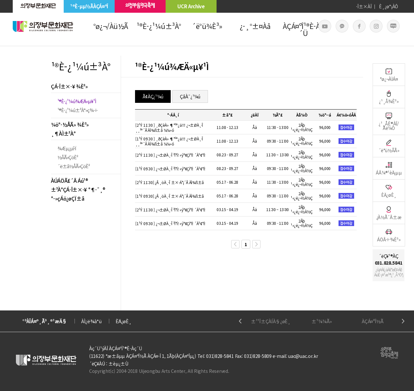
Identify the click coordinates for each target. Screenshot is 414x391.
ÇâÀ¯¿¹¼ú (190, 96)
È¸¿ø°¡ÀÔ (388, 6)
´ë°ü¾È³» (207, 26)
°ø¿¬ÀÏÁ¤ (389, 74)
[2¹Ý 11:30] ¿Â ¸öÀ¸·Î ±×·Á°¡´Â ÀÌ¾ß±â (169, 182)
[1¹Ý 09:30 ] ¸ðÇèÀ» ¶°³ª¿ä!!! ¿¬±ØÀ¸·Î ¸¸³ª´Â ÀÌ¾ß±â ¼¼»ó (169, 141)
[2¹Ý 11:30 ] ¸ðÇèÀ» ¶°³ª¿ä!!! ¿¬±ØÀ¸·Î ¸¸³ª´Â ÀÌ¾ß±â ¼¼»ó (169, 127)
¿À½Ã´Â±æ (389, 212)
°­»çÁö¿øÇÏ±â (67, 198)
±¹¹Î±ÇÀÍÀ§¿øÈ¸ (270, 321)
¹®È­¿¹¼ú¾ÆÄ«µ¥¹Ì (76, 101)
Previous (240, 321)
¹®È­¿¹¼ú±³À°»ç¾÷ (77, 110)
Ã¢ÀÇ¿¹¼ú (153, 96)
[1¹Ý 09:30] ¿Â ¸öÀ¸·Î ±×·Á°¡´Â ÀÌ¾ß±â (169, 196)
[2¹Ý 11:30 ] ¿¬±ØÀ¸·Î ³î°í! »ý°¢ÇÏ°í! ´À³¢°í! (170, 155)
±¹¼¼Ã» (321, 321)
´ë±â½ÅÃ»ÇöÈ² (73, 166)
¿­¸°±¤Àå (255, 26)
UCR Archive (191, 6)
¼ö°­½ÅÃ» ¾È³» (70, 124)
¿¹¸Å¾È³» (389, 96)
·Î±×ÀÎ (363, 6)
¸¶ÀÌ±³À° (63, 133)
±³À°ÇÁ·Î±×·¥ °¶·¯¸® (78, 189)
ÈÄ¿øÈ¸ (388, 190)
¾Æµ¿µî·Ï (66, 148)
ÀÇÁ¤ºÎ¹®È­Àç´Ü (303, 29)
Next (403, 321)
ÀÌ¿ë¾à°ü (91, 321)
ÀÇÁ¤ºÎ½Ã (372, 321)
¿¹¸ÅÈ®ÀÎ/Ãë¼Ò (389, 121)
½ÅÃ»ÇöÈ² (67, 157)
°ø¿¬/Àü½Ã (110, 26)
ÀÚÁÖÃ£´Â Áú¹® (69, 180)
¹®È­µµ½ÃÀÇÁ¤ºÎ (89, 6)
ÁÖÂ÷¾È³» (389, 235)
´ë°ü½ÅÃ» (388, 146)
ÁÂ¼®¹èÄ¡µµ (389, 168)
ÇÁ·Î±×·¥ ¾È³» (69, 86)
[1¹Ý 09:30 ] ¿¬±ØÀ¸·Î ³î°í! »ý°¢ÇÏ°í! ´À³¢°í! (170, 168)
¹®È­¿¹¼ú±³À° (159, 26)
